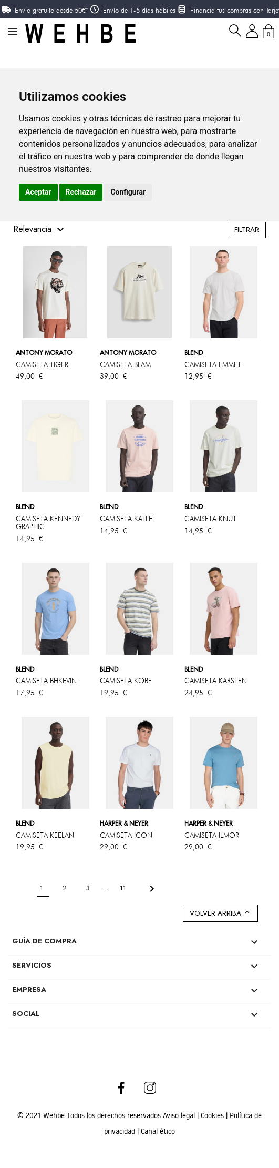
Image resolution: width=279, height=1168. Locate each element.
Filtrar (246, 230)
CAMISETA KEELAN (45, 835)
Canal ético (158, 1131)
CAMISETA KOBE (126, 680)
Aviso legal (180, 1115)
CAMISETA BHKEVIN (46, 680)
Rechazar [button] (81, 192)
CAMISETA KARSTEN (215, 680)
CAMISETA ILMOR (211, 835)
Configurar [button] (128, 192)
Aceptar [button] (38, 192)
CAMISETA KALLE (126, 518)
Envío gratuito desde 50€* (51, 10)
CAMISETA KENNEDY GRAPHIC (48, 522)
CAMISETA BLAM (125, 364)
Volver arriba (220, 913)
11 (124, 888)
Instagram (150, 1087)
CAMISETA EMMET (212, 364)
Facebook (121, 1087)
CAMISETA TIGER (42, 364)
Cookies (213, 1115)
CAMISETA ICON (126, 835)
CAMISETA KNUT (210, 518)
